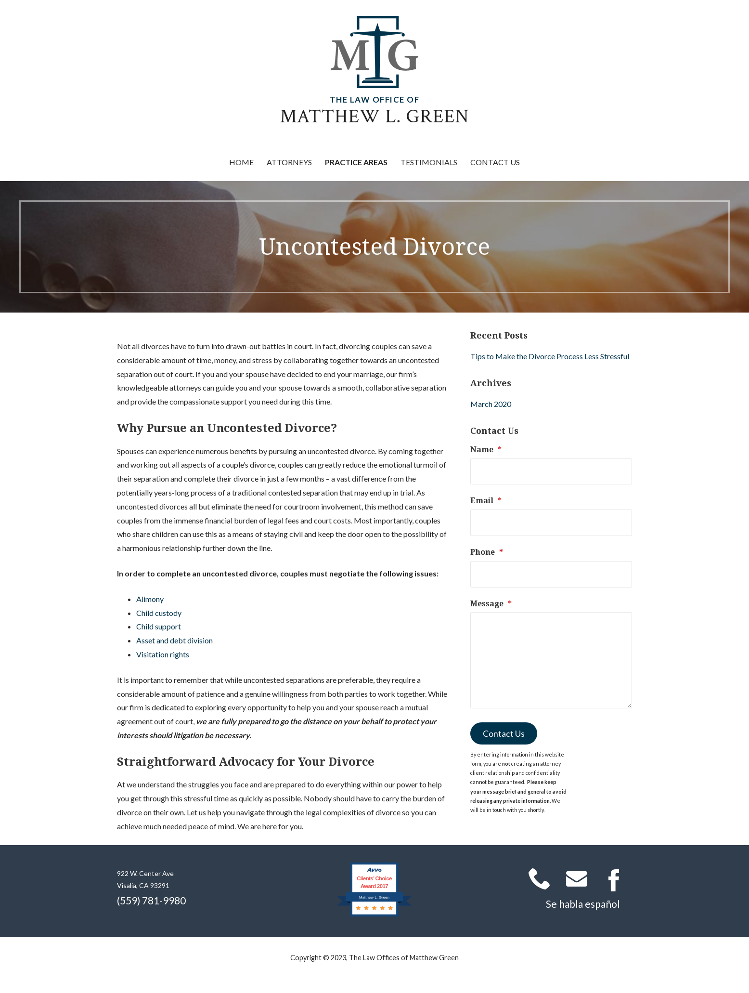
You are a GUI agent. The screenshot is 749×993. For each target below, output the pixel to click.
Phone (486, 552)
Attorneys (289, 162)
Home (241, 162)
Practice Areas (356, 162)
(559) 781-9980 (151, 900)
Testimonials (428, 162)
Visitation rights (162, 654)
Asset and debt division (174, 640)
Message (491, 603)
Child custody (158, 612)
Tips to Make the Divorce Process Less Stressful (549, 356)
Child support (158, 626)
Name (486, 449)
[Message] (551, 660)
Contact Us (495, 162)
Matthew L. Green (374, 116)
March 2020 (490, 403)
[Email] (551, 523)
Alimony (150, 598)
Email (486, 500)
